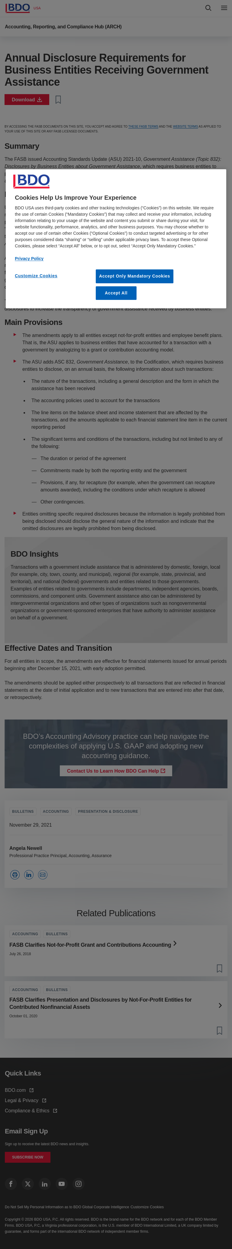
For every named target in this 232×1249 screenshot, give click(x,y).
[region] (116, 238)
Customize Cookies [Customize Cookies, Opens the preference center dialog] (36, 275)
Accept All (116, 293)
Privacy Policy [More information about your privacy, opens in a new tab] (29, 258)
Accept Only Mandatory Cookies (134, 276)
